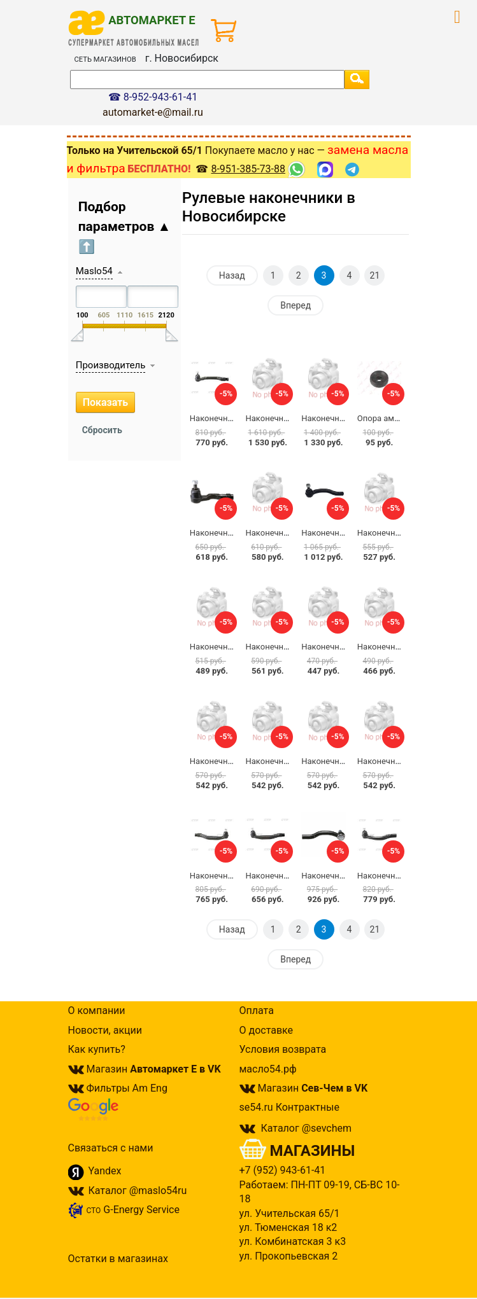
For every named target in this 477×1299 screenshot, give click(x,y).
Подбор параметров (124, 226)
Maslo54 (94, 271)
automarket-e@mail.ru (153, 112)
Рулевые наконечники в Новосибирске (268, 207)
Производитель (111, 365)
